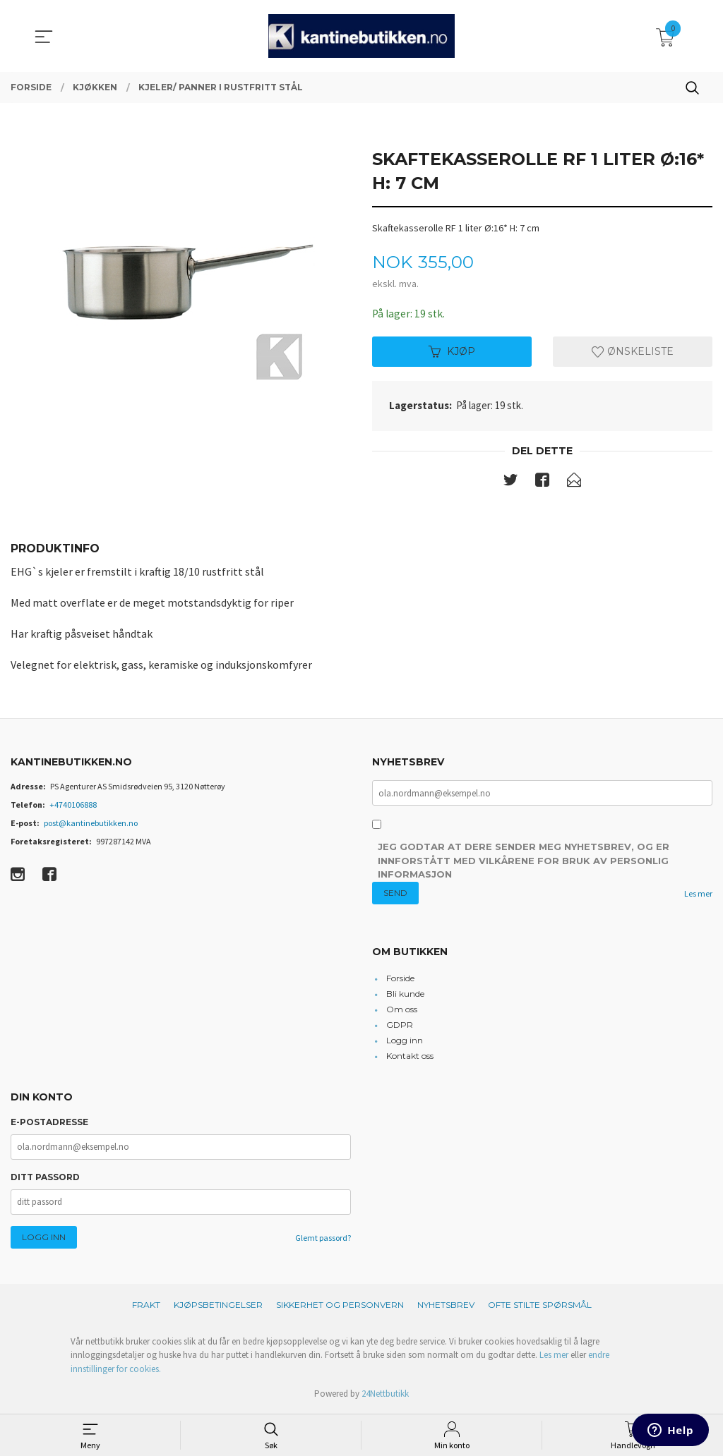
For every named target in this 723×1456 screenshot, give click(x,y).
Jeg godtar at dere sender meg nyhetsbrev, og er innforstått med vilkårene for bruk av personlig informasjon (523, 862)
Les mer (698, 895)
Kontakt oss (410, 1057)
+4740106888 (73, 806)
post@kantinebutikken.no (91, 824)
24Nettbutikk (385, 1396)
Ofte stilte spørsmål (540, 1306)
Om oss (401, 1011)
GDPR (399, 1026)
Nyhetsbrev (445, 1306)
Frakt (146, 1306)
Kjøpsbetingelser (218, 1306)
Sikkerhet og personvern (340, 1306)
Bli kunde (405, 995)
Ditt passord (45, 1178)
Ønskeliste (633, 352)
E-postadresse (49, 1123)
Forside (400, 980)
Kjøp (452, 352)
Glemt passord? (323, 1239)
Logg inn (404, 1042)
